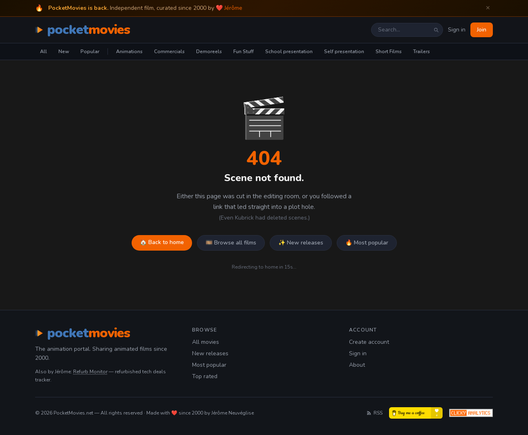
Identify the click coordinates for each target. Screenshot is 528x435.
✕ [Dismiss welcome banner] (487, 8)
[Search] (436, 30)
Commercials (169, 51)
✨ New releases (300, 243)
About (357, 365)
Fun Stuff (243, 51)
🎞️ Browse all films (231, 243)
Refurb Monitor (90, 371)
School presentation (289, 51)
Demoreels (209, 51)
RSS (374, 413)
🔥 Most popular (366, 243)
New (63, 51)
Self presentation (344, 51)
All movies (205, 342)
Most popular (209, 365)
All (43, 51)
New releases (210, 353)
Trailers (421, 51)
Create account (369, 342)
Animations (129, 51)
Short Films (389, 51)
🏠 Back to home (162, 242)
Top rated (204, 376)
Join (481, 30)
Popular (90, 51)
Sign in (456, 30)
